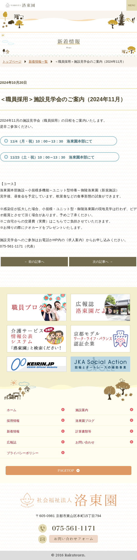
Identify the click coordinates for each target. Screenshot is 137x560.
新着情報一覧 (38, 61)
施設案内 (81, 410)
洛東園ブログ (84, 421)
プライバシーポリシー (22, 453)
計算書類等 (83, 431)
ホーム (11, 410)
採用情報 (13, 421)
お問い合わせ (84, 442)
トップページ (11, 61)
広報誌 (11, 442)
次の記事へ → (103, 261)
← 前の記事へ (34, 261)
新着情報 (13, 431)
